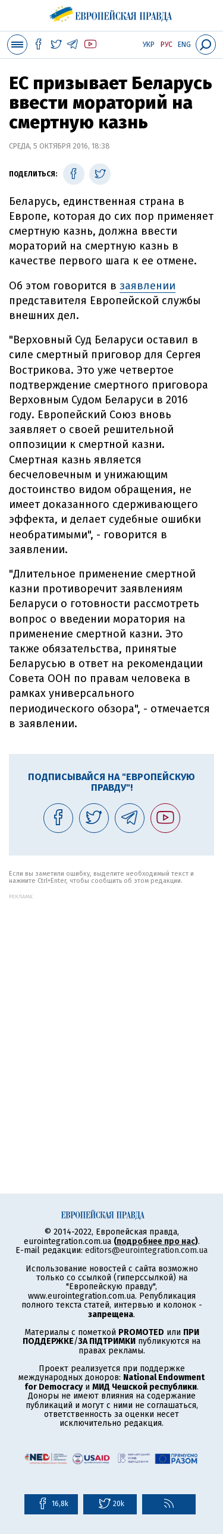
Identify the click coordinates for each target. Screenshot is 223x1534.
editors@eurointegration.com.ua (146, 1250)
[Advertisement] (111, 1010)
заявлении (147, 285)
